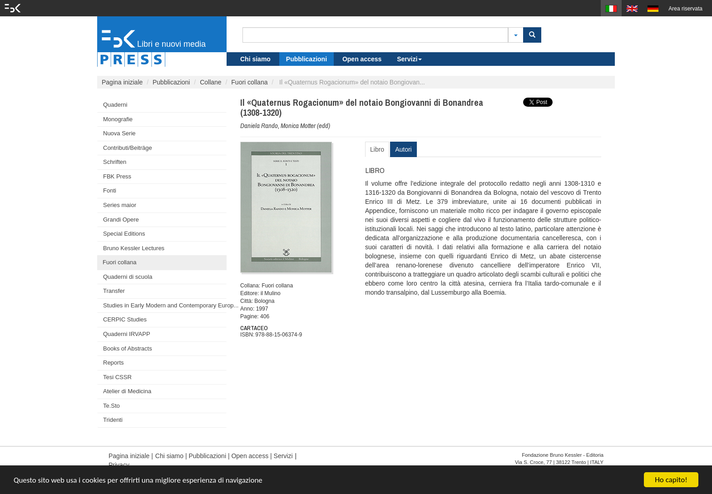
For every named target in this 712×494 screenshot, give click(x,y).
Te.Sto (111, 405)
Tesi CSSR (117, 377)
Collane (210, 82)
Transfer (114, 290)
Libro (377, 149)
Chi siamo (255, 59)
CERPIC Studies (125, 319)
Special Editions (124, 233)
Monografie (118, 119)
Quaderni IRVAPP (126, 334)
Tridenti (113, 419)
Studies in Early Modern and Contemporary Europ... (165, 305)
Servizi (409, 59)
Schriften (114, 161)
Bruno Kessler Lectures (133, 248)
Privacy (119, 465)
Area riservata (685, 8)
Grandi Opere (121, 219)
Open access (361, 59)
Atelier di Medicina (127, 391)
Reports (113, 362)
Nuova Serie (119, 133)
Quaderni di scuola (127, 276)
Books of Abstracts (127, 348)
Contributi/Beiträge (127, 147)
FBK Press (117, 176)
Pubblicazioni (306, 59)
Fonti (109, 190)
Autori (403, 149)
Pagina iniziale (122, 82)
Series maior (119, 205)
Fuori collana (249, 82)
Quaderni (115, 104)
